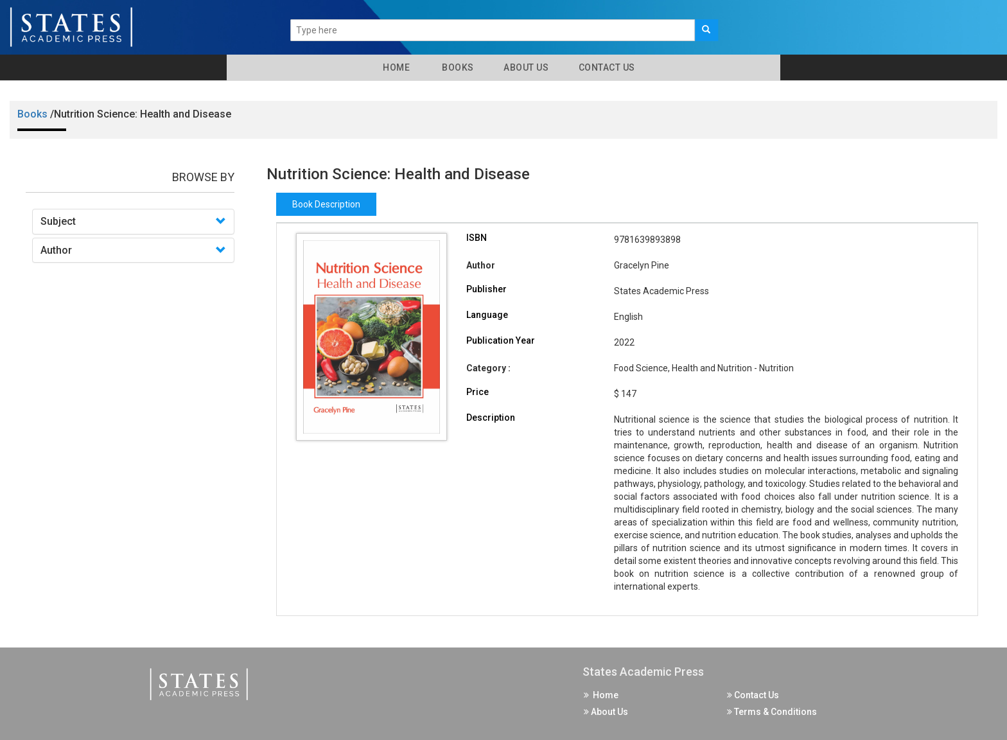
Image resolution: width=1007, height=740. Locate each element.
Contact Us (605, 67)
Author (56, 250)
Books (455, 67)
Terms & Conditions (772, 712)
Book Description (326, 204)
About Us (525, 67)
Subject (58, 221)
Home (394, 67)
